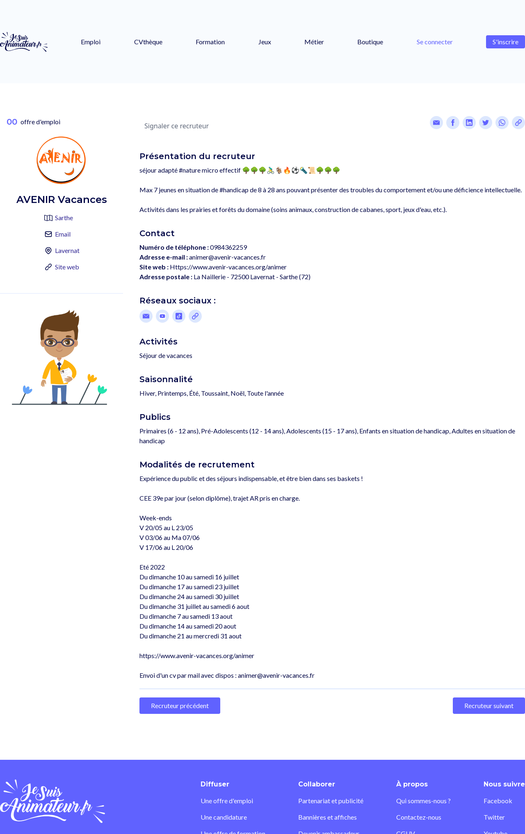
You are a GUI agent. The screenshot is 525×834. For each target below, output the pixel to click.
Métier (314, 42)
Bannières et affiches (327, 817)
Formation (210, 42)
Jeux (264, 42)
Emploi (90, 42)
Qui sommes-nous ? (423, 800)
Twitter (494, 817)
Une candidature (224, 817)
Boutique (370, 42)
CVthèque (148, 42)
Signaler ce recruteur (176, 125)
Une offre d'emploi (227, 800)
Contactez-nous (418, 817)
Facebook (498, 800)
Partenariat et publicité (330, 800)
